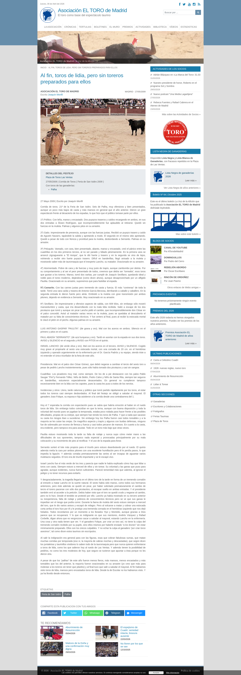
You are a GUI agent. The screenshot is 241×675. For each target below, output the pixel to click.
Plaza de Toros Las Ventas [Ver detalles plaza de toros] (59, 177)
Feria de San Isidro (51, 594)
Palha (54, 189)
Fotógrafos (157, 411)
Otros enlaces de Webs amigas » (184, 287)
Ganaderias (158, 401)
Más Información (172, 673)
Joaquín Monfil (55, 94)
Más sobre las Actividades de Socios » (181, 114)
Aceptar (156, 673)
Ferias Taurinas (160, 416)
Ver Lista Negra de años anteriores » (182, 188)
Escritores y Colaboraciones (166, 406)
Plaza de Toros (159, 421)
